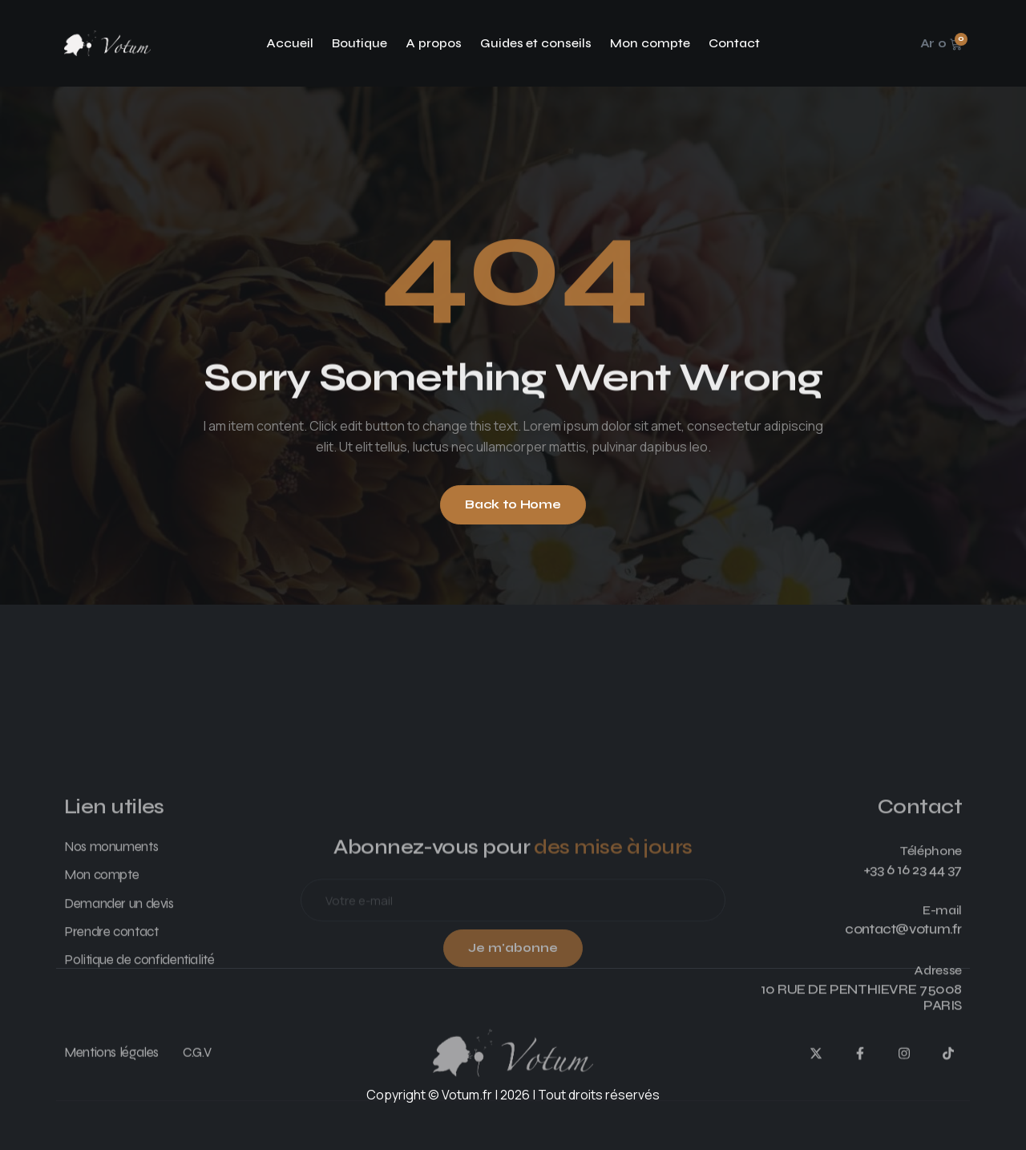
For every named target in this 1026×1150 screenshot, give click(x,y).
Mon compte (650, 43)
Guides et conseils (536, 43)
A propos (434, 43)
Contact (734, 43)
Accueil (289, 43)
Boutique (359, 43)
